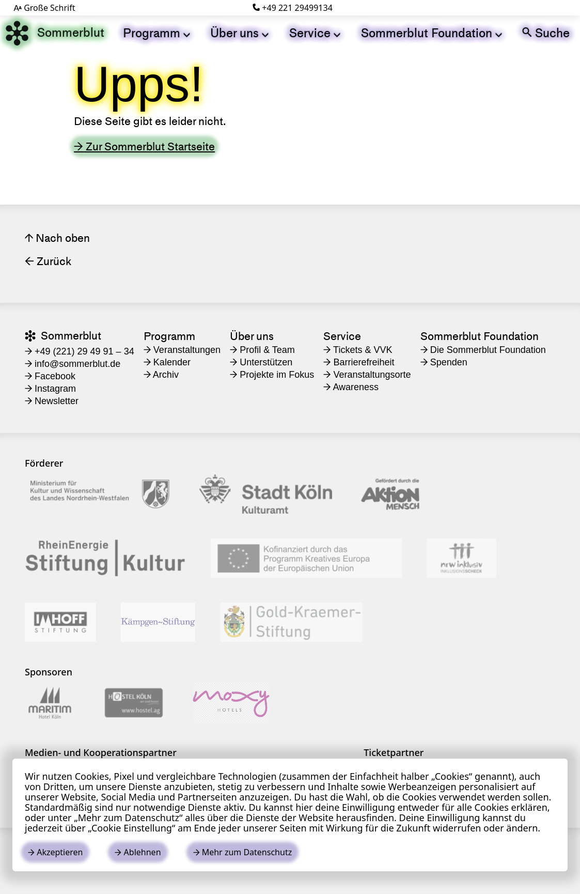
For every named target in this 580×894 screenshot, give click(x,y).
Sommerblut (54, 33)
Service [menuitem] (342, 336)
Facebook (50, 376)
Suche (546, 32)
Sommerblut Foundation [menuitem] (479, 336)
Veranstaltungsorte (367, 374)
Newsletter (52, 401)
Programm (156, 32)
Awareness (351, 387)
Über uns (239, 32)
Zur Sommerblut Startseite (144, 146)
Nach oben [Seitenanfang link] (57, 238)
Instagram (50, 388)
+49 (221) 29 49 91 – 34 (79, 351)
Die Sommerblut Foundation (483, 350)
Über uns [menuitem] (252, 336)
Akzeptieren (55, 852)
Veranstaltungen (182, 350)
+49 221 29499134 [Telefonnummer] (293, 7)
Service (314, 32)
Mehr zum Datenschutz (242, 852)
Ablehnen (138, 852)
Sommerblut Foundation (431, 32)
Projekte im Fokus (272, 374)
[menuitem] (156, 33)
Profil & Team (262, 350)
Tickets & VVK (357, 350)
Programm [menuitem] (169, 336)
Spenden (443, 362)
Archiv (161, 374)
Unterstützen (261, 362)
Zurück (48, 261)
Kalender (167, 362)
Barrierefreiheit (358, 362)
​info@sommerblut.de (72, 364)
